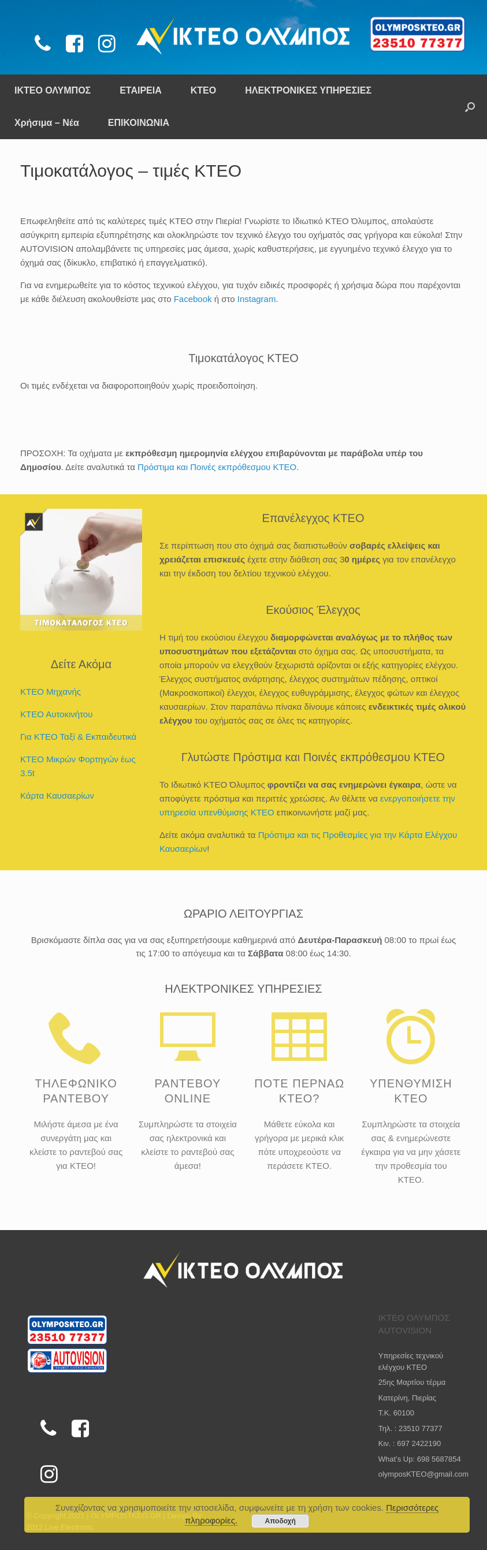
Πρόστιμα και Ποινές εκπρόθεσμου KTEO (216, 467)
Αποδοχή (280, 1521)
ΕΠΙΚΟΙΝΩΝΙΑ (138, 123)
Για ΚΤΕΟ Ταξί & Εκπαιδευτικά (78, 737)
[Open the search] (470, 106)
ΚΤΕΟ (203, 90)
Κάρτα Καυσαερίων (57, 795)
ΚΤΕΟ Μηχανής (50, 691)
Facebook (193, 299)
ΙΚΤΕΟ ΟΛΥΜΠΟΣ (52, 90)
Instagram (256, 299)
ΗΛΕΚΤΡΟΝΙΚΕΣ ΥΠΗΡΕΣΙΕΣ (308, 90)
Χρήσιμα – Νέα (46, 123)
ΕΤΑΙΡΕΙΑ (141, 90)
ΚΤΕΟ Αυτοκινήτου (56, 714)
